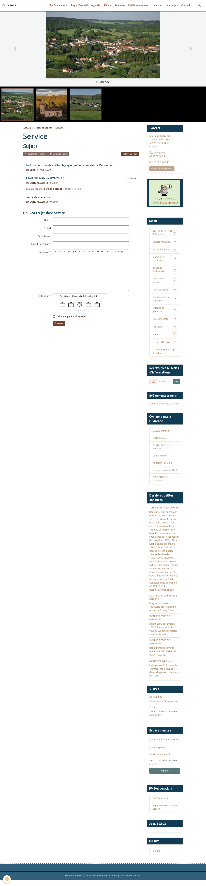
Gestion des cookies (131, 881)
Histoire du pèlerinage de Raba (164, 351)
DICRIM (156, 856)
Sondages (172, 5)
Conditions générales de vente (101, 881)
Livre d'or (157, 5)
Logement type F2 (160, 665)
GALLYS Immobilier (162, 431)
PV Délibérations (161, 249)
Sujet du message (40, 244)
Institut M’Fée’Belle (163, 463)
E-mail (48, 228)
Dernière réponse (35, 189)
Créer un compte (157, 765)
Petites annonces (138, 5)
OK (176, 381)
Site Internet (44, 236)
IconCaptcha (79, 311)
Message (44, 252)
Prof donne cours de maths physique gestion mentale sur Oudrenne (69, 165)
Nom (46, 220)
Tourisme (157, 326)
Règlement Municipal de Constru (164, 812)
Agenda (95, 5)
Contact (185, 5)
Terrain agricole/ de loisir (164, 512)
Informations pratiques (159, 280)
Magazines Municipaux (159, 259)
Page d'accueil (79, 5)
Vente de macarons (38, 197)
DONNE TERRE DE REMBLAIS (159, 623)
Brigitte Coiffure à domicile (162, 447)
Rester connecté (161, 759)
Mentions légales (73, 881)
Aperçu (119, 251)
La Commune (57, 5)
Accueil (27, 128)
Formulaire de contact (162, 168)
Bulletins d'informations (160, 269)
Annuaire (119, 5)
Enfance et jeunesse (158, 309)
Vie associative (160, 289)
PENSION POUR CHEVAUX (161, 483)
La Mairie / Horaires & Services (162, 232)
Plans (155, 334)
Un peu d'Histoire (161, 342)
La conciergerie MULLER (161, 473)
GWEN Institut (160, 456)
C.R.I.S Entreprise (161, 438)
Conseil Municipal (162, 242)
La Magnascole (160, 319)
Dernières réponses (36, 154)
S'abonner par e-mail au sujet (71, 316)
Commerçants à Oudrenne (161, 299)
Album (107, 5)
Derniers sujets (58, 154)
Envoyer (58, 323)
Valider (165, 775)
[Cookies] (7, 879)
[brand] (9, 5)
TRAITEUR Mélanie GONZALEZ (45, 178)
